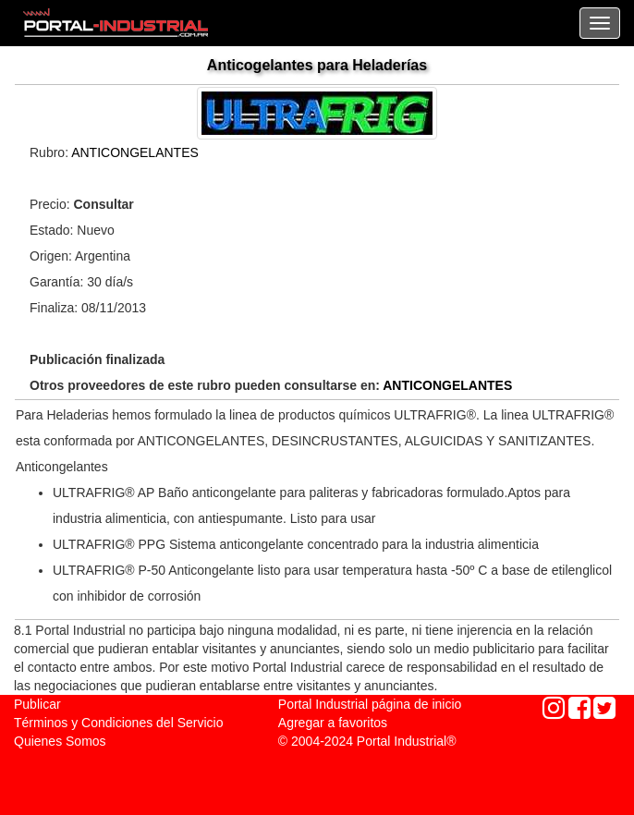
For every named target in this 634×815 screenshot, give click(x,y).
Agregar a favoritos (332, 722)
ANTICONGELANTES (135, 152)
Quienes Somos (60, 741)
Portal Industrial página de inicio (369, 704)
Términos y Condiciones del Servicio (118, 722)
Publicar (37, 704)
